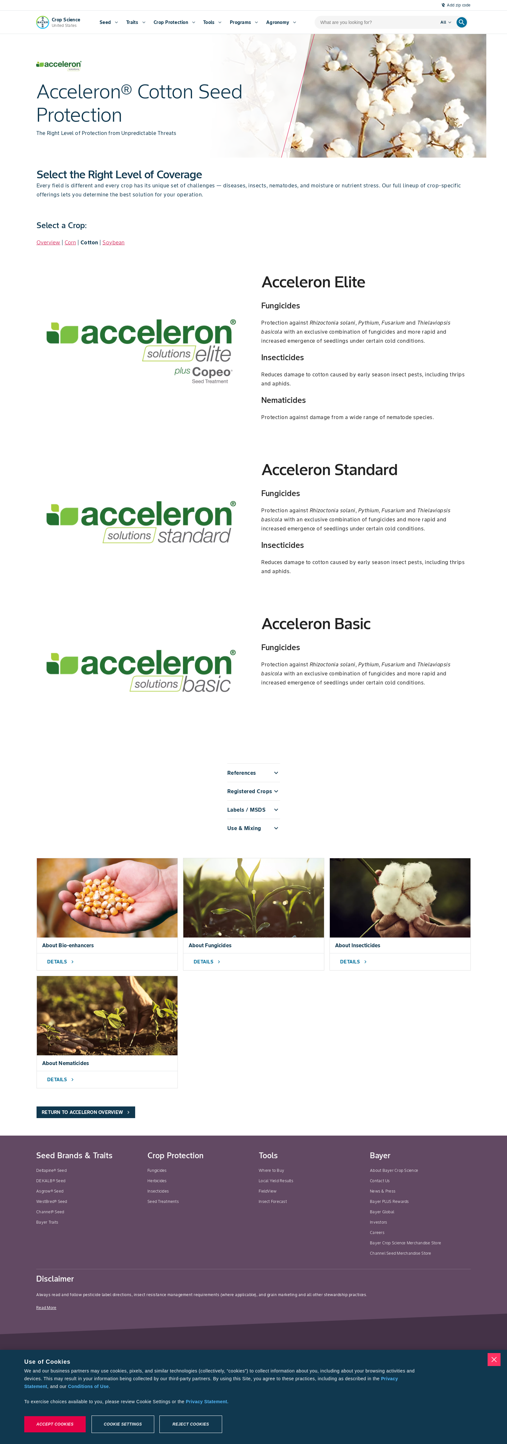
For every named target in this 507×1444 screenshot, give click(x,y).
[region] (253, 1397)
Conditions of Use (88, 1386)
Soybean (113, 242)
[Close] (494, 1359)
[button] (253, 773)
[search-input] (373, 22)
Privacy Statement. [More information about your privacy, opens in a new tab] (207, 1401)
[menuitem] (108, 22)
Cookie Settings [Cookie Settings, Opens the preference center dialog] (123, 1424)
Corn (70, 242)
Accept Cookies (54, 1424)
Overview (48, 242)
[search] (462, 22)
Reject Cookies (190, 1424)
